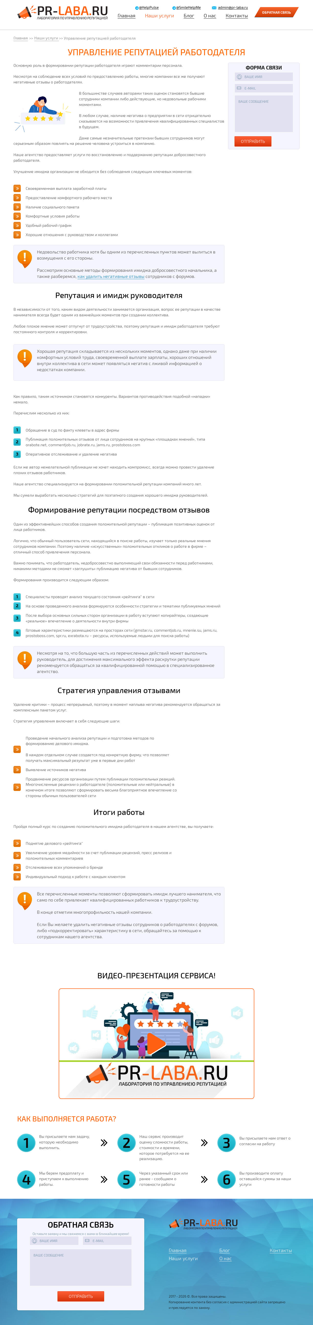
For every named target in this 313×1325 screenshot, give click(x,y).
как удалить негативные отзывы (111, 276)
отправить (253, 141)
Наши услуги (159, 15)
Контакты (237, 15)
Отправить (81, 1296)
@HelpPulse (149, 8)
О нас (210, 15)
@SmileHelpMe (188, 8)
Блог (189, 15)
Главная (126, 15)
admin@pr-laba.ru (233, 8)
